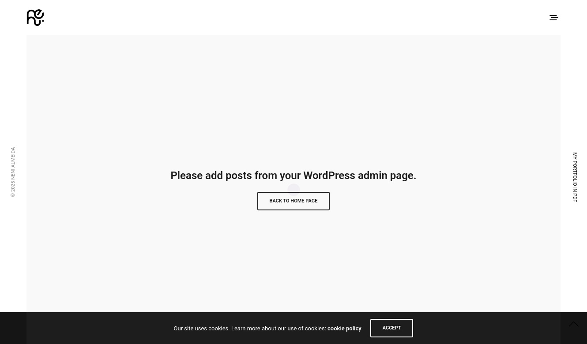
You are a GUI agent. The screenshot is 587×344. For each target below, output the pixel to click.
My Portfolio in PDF (575, 177)
